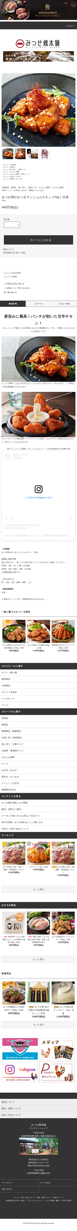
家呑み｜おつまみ (16, 179)
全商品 (12, 167)
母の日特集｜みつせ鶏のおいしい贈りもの (22, 822)
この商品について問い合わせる (15, 288)
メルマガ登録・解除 (52, 1200)
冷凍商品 (13, 165)
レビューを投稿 (8, 277)
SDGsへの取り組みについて (15, 828)
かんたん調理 (14, 172)
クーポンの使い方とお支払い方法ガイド (21, 815)
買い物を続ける (8, 292)
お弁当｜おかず (15, 176)
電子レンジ (25, 174)
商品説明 (13, 304)
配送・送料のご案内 (11, 809)
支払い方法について (28, 1197)
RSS (63, 1200)
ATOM (69, 1200)
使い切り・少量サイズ (18, 169)
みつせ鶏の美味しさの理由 (15, 802)
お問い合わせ (7, 1189)
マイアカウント (8, 1183)
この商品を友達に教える (12, 284)
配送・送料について (44, 1197)
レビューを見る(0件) (10, 273)
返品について (8, 249)
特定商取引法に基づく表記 (14, 253)
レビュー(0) (64, 304)
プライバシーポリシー (35, 1200)
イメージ (38, 304)
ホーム (5, 165)
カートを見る (45, 1183)
